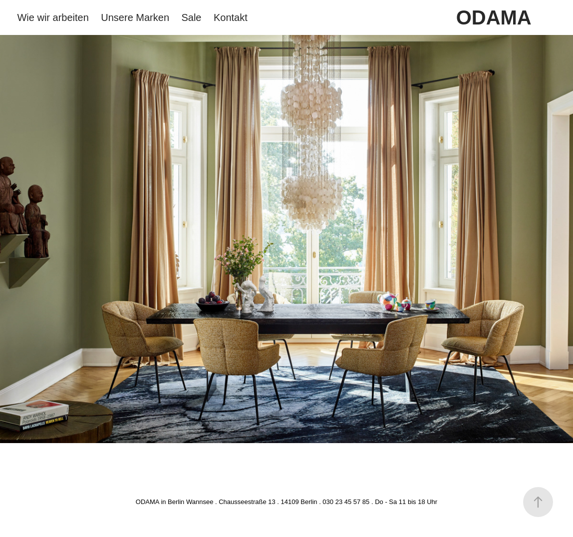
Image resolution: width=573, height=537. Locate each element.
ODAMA (494, 17)
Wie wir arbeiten (52, 17)
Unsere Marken (135, 17)
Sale (191, 17)
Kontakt (231, 17)
